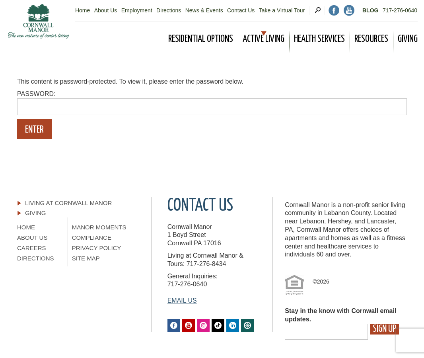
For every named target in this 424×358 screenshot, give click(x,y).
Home (82, 10)
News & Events (204, 10)
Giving (35, 212)
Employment (136, 10)
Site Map (86, 258)
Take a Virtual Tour (282, 10)
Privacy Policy (96, 248)
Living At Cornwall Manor (68, 203)
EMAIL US (182, 300)
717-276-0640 (400, 10)
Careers (31, 248)
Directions (168, 10)
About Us (105, 10)
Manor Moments (99, 227)
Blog (370, 10)
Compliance (91, 237)
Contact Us (241, 10)
